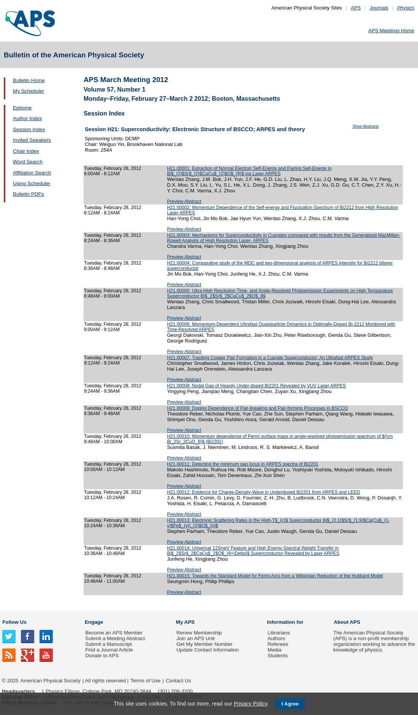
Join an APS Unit (195, 638)
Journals (379, 8)
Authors (276, 638)
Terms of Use (145, 680)
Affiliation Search (32, 173)
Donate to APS (102, 655)
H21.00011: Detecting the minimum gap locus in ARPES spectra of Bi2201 (242, 464)
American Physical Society (51, 680)
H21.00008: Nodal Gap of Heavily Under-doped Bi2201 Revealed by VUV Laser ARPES (256, 385)
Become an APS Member (113, 633)
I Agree (290, 704)
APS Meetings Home (391, 30)
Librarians (279, 633)
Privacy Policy (250, 704)
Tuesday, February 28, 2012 (112, 168)
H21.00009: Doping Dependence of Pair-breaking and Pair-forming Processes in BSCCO (257, 408)
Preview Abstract (184, 201)
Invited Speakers (32, 140)
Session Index (29, 129)
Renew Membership (199, 633)
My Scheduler (28, 91)
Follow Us (14, 622)
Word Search (28, 162)
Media (275, 650)
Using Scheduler (32, 183)
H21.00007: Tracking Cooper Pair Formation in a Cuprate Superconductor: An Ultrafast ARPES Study (270, 357)
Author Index (27, 118)
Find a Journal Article (109, 650)
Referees (278, 644)
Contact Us (178, 680)
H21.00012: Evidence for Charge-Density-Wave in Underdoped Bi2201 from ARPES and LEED (263, 492)
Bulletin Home (29, 80)
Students (278, 655)
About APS (347, 622)
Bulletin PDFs (28, 194)
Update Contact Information (207, 650)
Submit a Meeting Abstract (115, 638)
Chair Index (26, 151)
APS (356, 8)
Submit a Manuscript (108, 644)
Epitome (22, 108)
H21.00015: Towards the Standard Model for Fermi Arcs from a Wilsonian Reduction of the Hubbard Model (275, 576)
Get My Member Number (204, 644)
